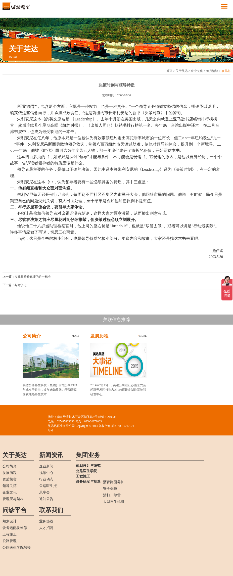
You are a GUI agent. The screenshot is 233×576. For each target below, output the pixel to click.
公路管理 (10, 541)
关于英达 (182, 71)
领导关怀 (10, 486)
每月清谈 (212, 71)
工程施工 (10, 534)
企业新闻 (46, 466)
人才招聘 (46, 528)
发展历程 (10, 473)
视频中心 (46, 473)
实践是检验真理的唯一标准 (33, 277)
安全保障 (110, 489)
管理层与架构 (13, 499)
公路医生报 (48, 486)
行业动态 (46, 479)
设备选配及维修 (15, 528)
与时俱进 (21, 285)
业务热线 (46, 521)
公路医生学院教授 (17, 547)
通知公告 (46, 499)
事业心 (225, 71)
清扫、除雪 (112, 495)
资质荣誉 (10, 479)
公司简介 (10, 466)
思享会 (44, 492)
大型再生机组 (113, 502)
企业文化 (197, 71)
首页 (169, 71)
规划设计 (10, 521)
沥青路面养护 (113, 482)
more (74, 335)
